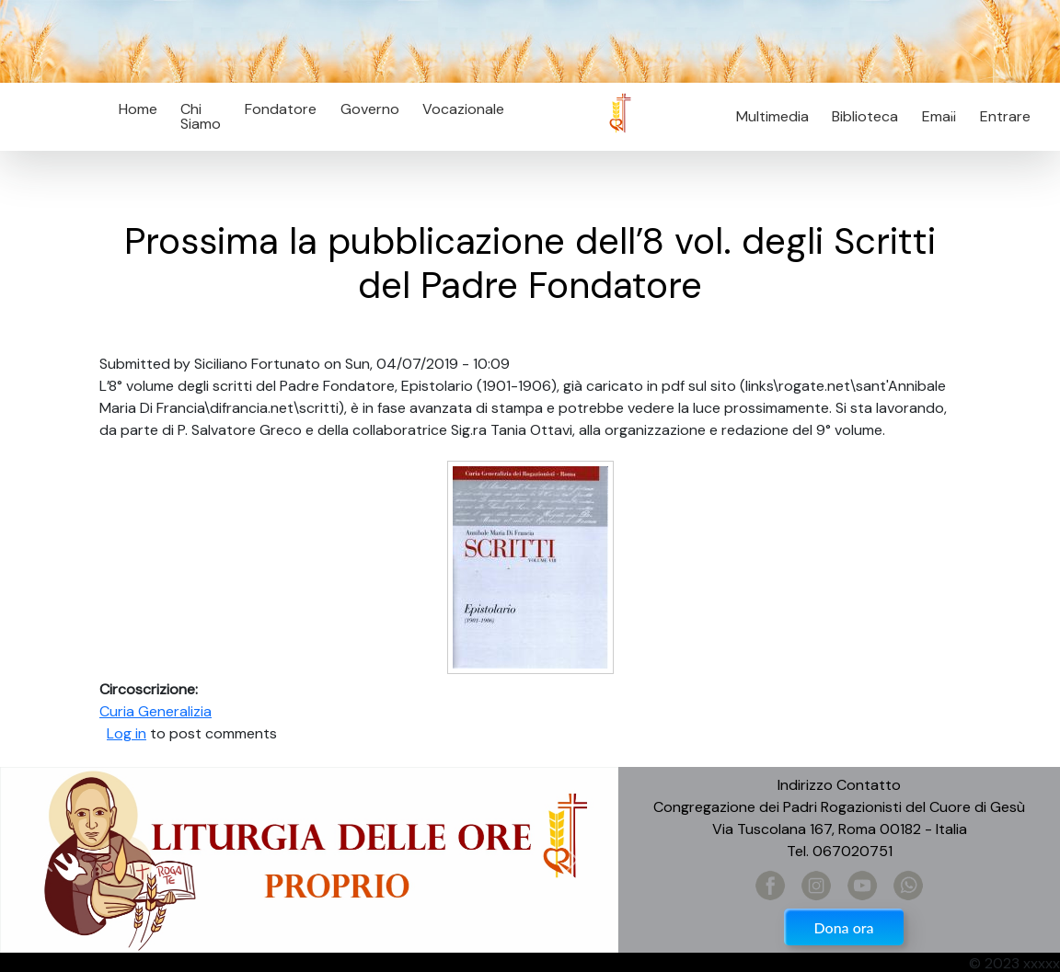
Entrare (1005, 116)
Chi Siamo (200, 116)
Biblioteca (865, 116)
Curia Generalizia (155, 711)
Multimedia (772, 116)
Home (138, 109)
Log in (126, 733)
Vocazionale (463, 109)
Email (933, 116)
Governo (369, 109)
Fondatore (281, 109)
